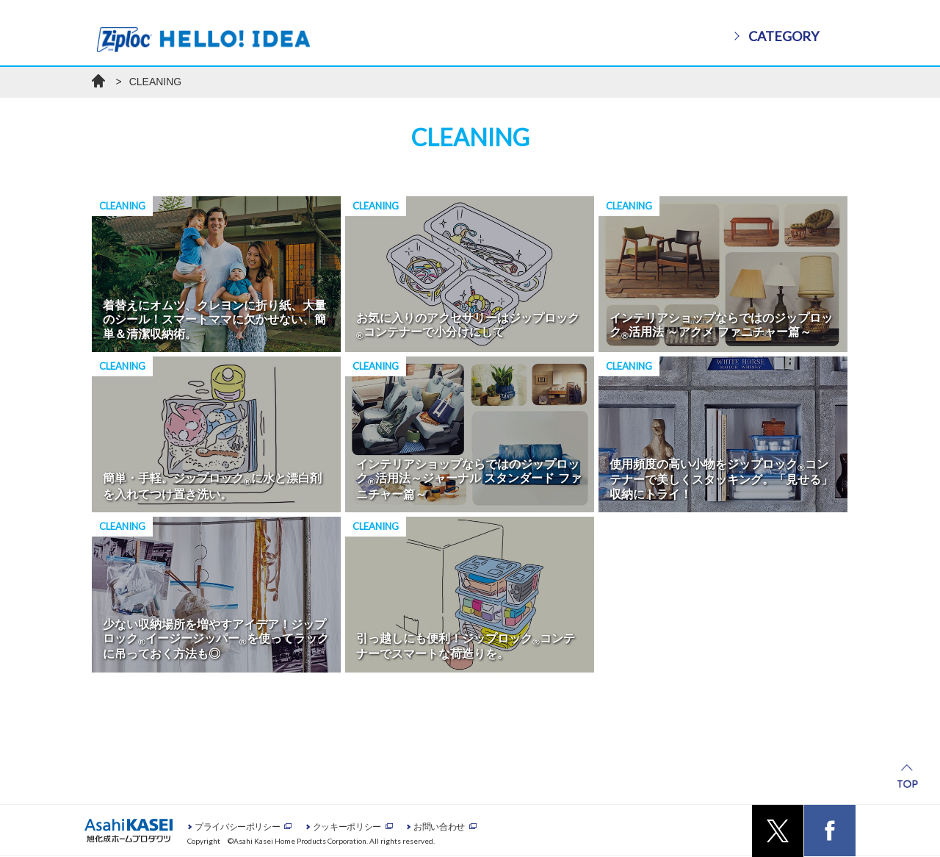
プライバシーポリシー (237, 826)
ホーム (98, 80)
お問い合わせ (439, 826)
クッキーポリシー (347, 826)
